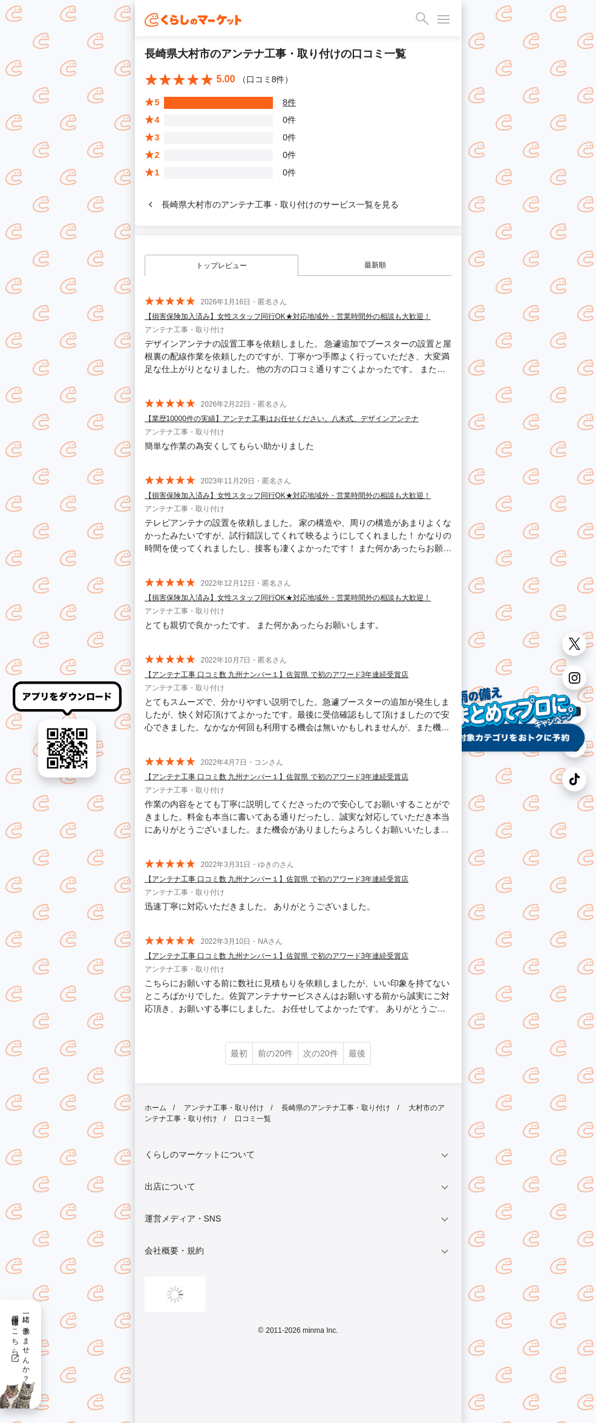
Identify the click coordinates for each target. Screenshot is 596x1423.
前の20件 (275, 1053)
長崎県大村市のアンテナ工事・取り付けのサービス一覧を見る (272, 204)
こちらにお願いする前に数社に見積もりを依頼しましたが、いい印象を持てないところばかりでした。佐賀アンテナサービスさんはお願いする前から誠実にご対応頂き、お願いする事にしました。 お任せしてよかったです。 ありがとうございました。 (297, 996)
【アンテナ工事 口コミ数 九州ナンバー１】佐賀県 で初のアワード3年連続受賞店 (277, 674)
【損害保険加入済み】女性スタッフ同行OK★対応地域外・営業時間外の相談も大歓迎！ (288, 316)
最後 (357, 1053)
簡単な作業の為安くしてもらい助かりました (229, 446)
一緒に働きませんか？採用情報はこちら (20, 1344)
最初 (239, 1053)
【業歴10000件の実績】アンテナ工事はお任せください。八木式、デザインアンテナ (282, 418)
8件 (289, 102)
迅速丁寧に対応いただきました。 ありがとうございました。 (260, 906)
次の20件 (320, 1053)
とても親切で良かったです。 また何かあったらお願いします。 (264, 625)
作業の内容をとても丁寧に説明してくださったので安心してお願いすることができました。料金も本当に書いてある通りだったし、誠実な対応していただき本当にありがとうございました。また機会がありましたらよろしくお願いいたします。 (297, 817)
